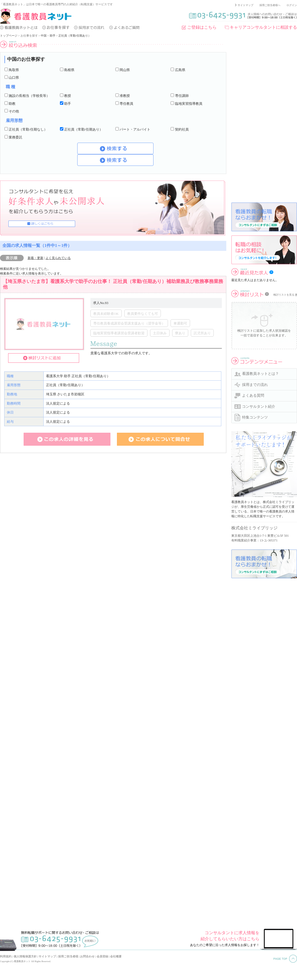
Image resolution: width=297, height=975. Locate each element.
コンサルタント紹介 (258, 407)
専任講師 (182, 96)
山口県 (14, 77)
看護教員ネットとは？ (260, 374)
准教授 (125, 96)
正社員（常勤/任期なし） (28, 129)
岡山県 (125, 70)
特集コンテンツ (255, 417)
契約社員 (182, 129)
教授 (67, 96)
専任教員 (126, 104)
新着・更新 (35, 258)
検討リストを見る (283, 294)
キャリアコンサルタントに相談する (263, 27)
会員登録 (102, 956)
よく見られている (58, 258)
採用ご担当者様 (68, 956)
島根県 (69, 70)
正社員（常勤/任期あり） (74, 35)
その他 (14, 111)
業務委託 (15, 137)
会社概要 (116, 956)
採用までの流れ (255, 385)
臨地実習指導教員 (188, 104)
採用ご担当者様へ (269, 5)
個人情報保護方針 (25, 956)
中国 (44, 35)
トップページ (8, 35)
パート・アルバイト (135, 129)
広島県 (180, 70)
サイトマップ (245, 5)
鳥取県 (14, 70)
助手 (52, 35)
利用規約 (6, 956)
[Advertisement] (250, 119)
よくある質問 (253, 395)
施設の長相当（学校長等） (29, 96)
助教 (12, 104)
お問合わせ (87, 956)
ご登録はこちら (202, 27)
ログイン (291, 5)
